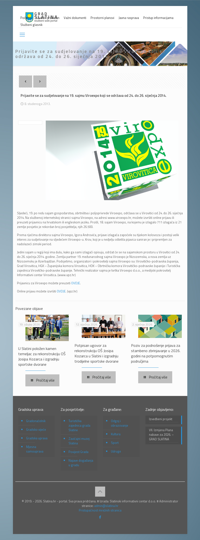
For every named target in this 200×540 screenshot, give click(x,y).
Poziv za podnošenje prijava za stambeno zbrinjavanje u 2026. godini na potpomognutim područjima (155, 353)
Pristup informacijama (158, 17)
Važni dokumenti (75, 17)
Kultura (115, 434)
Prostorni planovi (102, 17)
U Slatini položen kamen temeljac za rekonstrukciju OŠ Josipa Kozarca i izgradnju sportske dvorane (42, 356)
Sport (115, 442)
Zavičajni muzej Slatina (79, 441)
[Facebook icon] (100, 517)
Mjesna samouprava (34, 449)
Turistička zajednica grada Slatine (79, 425)
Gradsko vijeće (36, 429)
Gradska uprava (36, 438)
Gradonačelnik (36, 420)
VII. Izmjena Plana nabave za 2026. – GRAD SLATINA (161, 434)
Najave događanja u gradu (81, 462)
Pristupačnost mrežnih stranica (100, 510)
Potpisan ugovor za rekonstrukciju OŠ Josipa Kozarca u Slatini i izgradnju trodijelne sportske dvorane (96, 353)
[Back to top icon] (100, 492)
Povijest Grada (78, 451)
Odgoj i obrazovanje (119, 423)
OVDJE (75, 283)
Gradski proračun (47, 17)
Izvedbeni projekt (160, 419)
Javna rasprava (129, 17)
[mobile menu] (22, 34)
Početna (26, 17)
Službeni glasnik (31, 24)
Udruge (116, 451)
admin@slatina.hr (106, 505)
